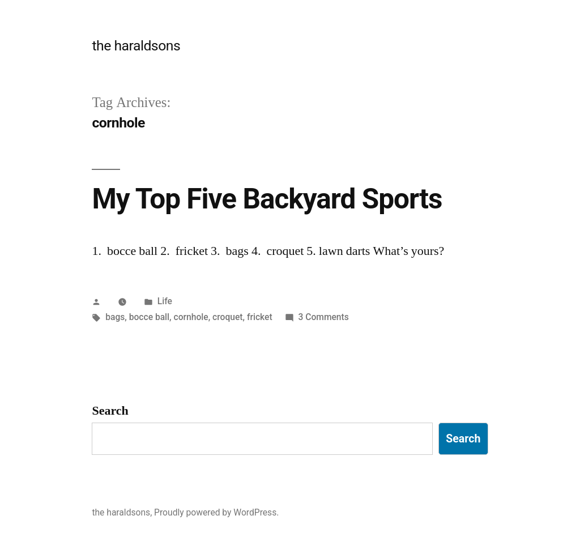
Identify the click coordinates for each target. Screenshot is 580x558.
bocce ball (149, 317)
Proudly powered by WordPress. (216, 512)
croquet (227, 317)
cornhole (190, 317)
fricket (259, 317)
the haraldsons (136, 45)
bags (115, 317)
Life (164, 301)
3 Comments (323, 317)
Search (110, 411)
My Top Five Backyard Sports (267, 198)
